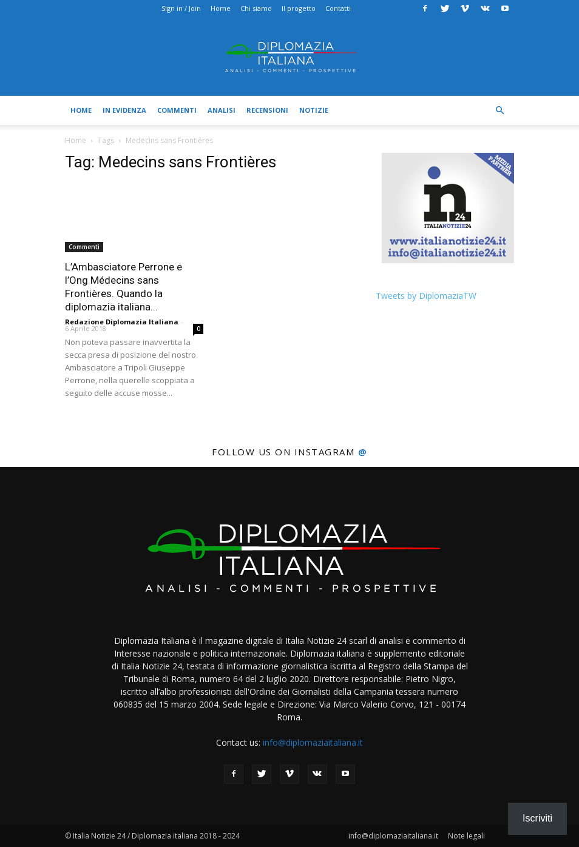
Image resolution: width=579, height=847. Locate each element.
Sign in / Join (181, 8)
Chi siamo (256, 8)
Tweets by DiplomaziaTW (426, 295)
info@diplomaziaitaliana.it (313, 742)
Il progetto (299, 8)
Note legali (466, 836)
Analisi (221, 110)
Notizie (313, 110)
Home (221, 8)
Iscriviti (537, 818)
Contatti (338, 8)
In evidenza (124, 110)
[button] (499, 110)
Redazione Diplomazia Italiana (121, 321)
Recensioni (267, 110)
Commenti (177, 110)
